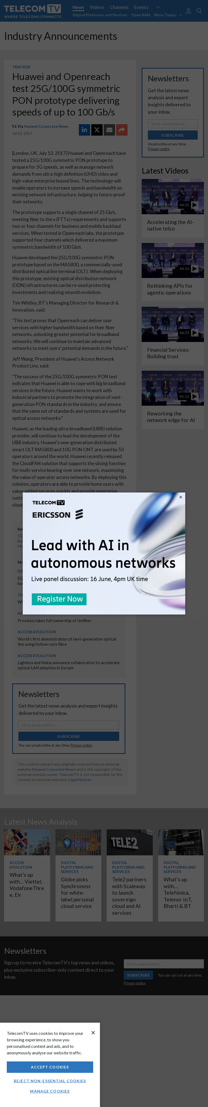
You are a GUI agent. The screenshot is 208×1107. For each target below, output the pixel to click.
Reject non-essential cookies (50, 1081)
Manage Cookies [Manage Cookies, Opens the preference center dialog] (50, 1091)
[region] (50, 1065)
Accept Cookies (50, 1067)
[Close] (93, 1033)
